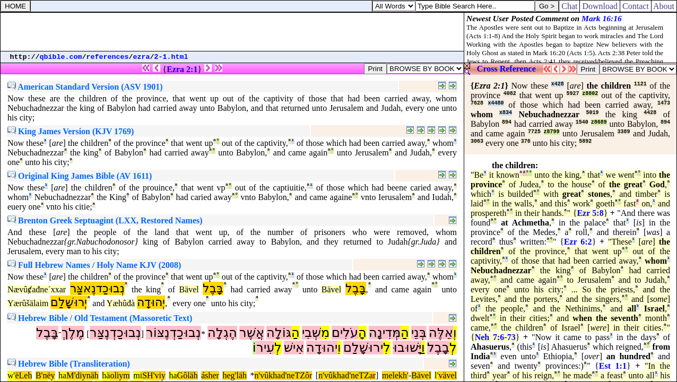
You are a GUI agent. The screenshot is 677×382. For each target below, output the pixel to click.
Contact (635, 6)
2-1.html (171, 57)
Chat (569, 6)
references (107, 57)
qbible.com (61, 57)
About (664, 6)
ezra (141, 57)
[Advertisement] (232, 32)
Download (600, 6)
